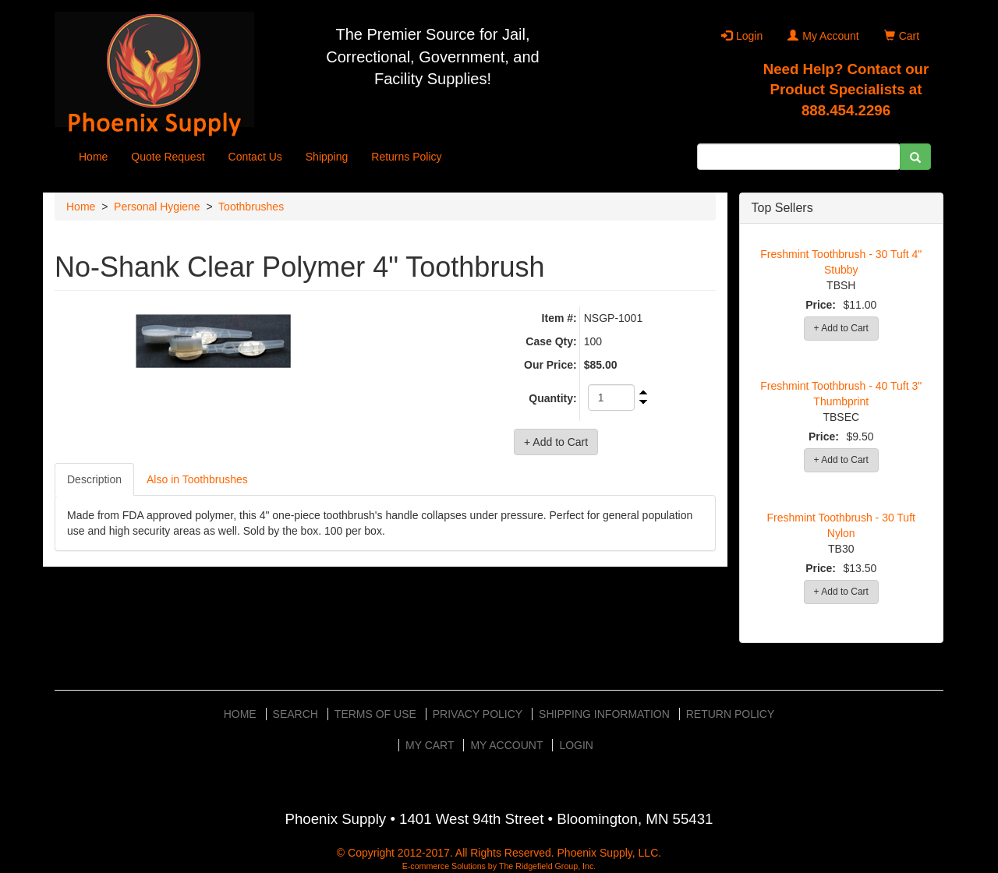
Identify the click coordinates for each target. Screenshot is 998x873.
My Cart (430, 745)
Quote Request (167, 156)
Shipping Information (604, 714)
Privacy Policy (477, 714)
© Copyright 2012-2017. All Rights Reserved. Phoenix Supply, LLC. (499, 852)
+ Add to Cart (841, 328)
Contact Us (255, 156)
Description (94, 479)
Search (295, 714)
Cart (901, 36)
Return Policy (730, 714)
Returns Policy (406, 156)
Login (742, 36)
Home (93, 156)
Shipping (327, 156)
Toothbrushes (251, 206)
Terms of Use (375, 714)
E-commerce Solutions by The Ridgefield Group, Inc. (499, 866)
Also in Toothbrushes (197, 479)
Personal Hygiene (157, 206)
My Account (822, 36)
